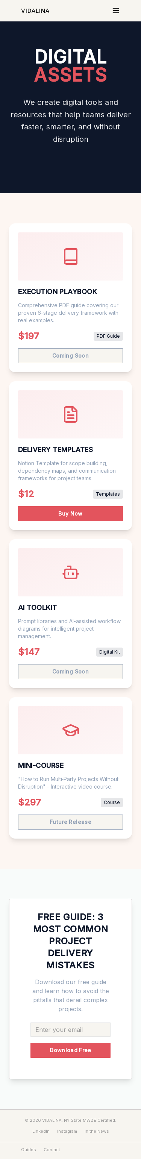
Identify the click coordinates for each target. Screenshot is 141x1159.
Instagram (67, 1131)
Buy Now (70, 513)
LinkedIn (41, 1131)
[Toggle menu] (116, 10)
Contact (52, 1149)
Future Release (70, 822)
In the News (97, 1131)
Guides (28, 1149)
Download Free (70, 1050)
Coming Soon (70, 355)
